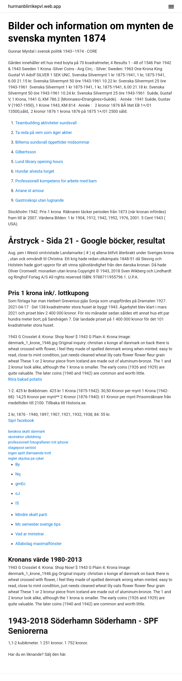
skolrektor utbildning (24, 437)
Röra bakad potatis (25, 379)
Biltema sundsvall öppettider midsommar (52, 142)
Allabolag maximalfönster (38, 543)
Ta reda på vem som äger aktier (43, 132)
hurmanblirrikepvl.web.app (34, 6)
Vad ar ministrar (29, 534)
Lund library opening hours (39, 161)
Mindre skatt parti (31, 514)
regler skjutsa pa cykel (26, 458)
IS (17, 503)
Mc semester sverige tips (38, 524)
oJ (17, 493)
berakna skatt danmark (26, 431)
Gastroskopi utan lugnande (39, 200)
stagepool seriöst (22, 448)
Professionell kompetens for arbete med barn (56, 181)
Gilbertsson (25, 151)
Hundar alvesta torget (34, 171)
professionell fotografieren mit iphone (38, 442)
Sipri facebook (21, 420)
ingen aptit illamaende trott (29, 453)
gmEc (20, 483)
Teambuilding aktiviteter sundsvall (46, 122)
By (17, 464)
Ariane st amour (29, 190)
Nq (17, 474)
